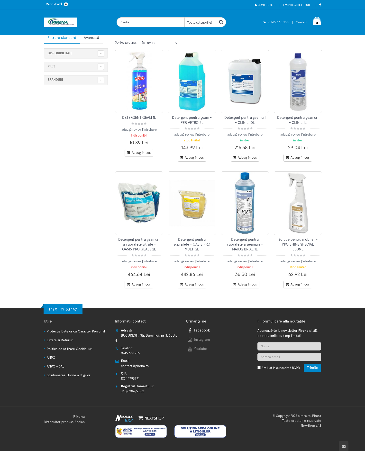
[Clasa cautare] (200, 22)
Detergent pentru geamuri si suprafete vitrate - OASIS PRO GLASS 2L (139, 244)
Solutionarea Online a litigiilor (68, 375)
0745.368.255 (278, 22)
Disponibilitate (60, 53)
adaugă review (131, 129)
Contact (302, 22)
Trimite (312, 368)
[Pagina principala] (61, 22)
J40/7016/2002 (132, 391)
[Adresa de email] (289, 357)
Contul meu (265, 5)
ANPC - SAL (55, 366)
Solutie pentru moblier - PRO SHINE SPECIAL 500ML (298, 244)
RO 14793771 (130, 378)
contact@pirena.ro (135, 366)
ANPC (51, 357)
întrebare (150, 129)
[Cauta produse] (150, 22)
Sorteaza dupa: (126, 42)
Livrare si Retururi (296, 5)
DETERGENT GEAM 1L (139, 118)
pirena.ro (304, 416)
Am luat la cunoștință (281, 368)
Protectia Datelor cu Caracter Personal (76, 331)
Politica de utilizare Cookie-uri (69, 349)
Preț (51, 66)
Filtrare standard (61, 38)
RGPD (296, 368)
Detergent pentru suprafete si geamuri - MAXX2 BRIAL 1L (245, 244)
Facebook (198, 330)
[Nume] (289, 346)
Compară (56, 4)
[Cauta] (221, 22)
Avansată (91, 38)
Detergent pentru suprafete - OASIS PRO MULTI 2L (191, 244)
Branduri (55, 80)
